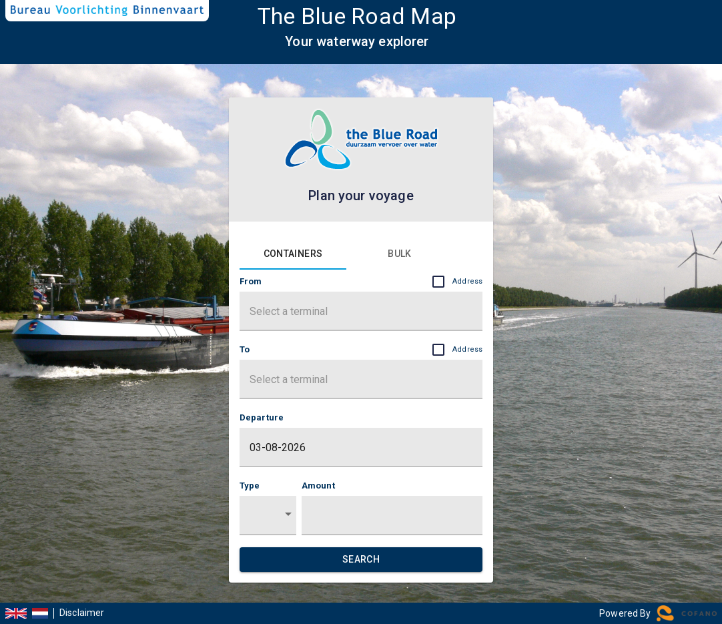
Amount (318, 486)
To (361, 349)
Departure (262, 417)
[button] (268, 515)
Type (250, 486)
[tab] (293, 254)
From (361, 281)
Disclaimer (82, 613)
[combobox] (361, 315)
